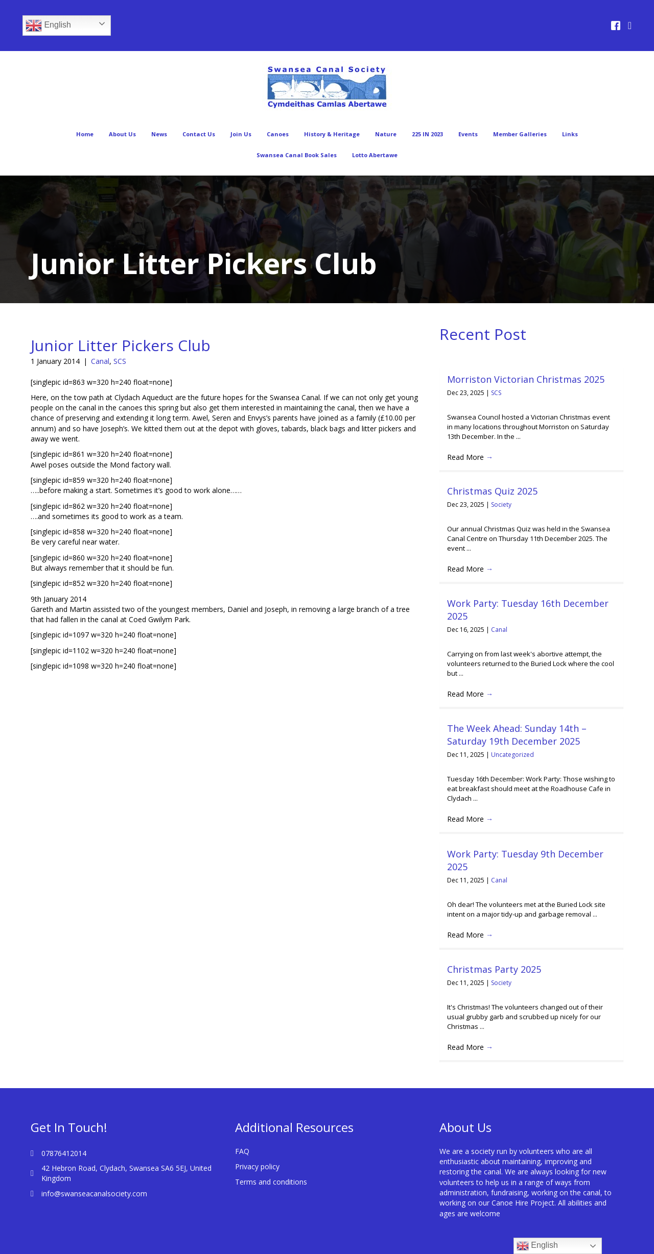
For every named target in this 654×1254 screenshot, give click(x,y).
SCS (119, 361)
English (48, 25)
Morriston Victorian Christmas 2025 (525, 379)
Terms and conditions (271, 1159)
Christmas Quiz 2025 (492, 491)
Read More (470, 457)
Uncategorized (512, 754)
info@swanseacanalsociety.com (94, 1171)
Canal (100, 361)
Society (501, 504)
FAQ (242, 1129)
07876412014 (63, 1131)
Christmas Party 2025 (494, 956)
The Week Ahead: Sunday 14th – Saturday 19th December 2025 (517, 734)
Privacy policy (257, 1144)
